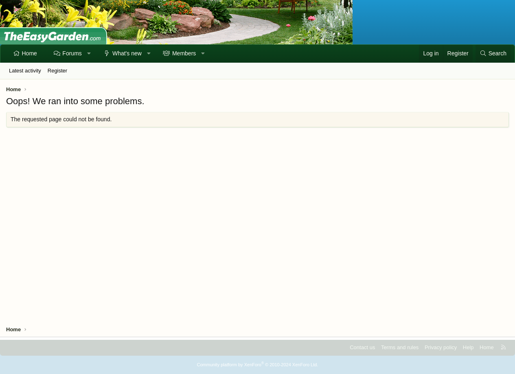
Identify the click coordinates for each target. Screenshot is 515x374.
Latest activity (25, 71)
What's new (127, 53)
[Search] (493, 54)
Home (29, 53)
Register (57, 71)
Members (184, 53)
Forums (71, 53)
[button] (89, 54)
